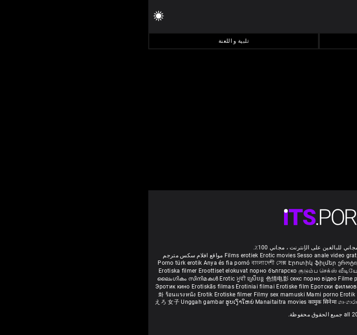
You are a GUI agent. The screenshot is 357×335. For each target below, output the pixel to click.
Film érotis (260, 302)
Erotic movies (130, 255)
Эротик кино (25, 286)
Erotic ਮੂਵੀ (85, 278)
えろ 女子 (19, 302)
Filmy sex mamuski (131, 294)
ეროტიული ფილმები (219, 263)
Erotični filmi (308, 286)
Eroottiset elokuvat (75, 271)
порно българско (125, 271)
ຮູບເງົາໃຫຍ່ (92, 302)
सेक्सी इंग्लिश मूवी (286, 271)
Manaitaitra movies (133, 302)
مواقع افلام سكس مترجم (44, 255)
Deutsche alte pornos (315, 255)
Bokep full (240, 294)
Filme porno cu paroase (221, 278)
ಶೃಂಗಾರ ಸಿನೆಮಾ (249, 271)
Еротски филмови (187, 286)
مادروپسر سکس (269, 263)
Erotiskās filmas (65, 286)
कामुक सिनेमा (333, 278)
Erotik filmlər (209, 294)
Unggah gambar (55, 302)
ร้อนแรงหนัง (33, 294)
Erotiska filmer (30, 271)
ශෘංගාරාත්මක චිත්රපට (218, 302)
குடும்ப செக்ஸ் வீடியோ (181, 271)
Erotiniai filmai (107, 286)
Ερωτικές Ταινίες (324, 294)
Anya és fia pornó (78, 263)
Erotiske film (145, 286)
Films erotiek (93, 255)
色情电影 (130, 278)
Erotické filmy (272, 286)
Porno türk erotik (31, 263)
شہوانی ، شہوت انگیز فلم (285, 278)
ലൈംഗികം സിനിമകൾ (40, 278)
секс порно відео (165, 278)
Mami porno (174, 294)
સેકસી (221, 271)
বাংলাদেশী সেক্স (120, 263)
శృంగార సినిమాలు (326, 271)
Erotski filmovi (233, 286)
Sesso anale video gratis (181, 255)
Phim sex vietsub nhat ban (250, 255)
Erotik (57, 294)
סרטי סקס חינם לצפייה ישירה (313, 302)
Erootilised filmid (277, 294)
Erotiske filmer (86, 294)
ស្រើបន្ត (108, 278)
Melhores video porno (319, 263)
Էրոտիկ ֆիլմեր (165, 263)
